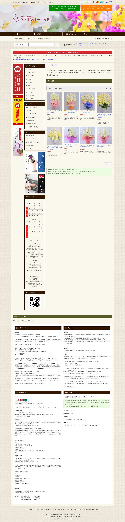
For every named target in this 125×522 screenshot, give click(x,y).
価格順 (56, 88)
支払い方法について (31, 509)
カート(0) (87, 34)
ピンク (84, 43)
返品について (51, 509)
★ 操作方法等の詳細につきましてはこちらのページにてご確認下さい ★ (35, 59)
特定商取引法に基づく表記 (62, 509)
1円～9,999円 (29, 110)
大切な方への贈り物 (43, 38)
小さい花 (78, 45)
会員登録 (37, 34)
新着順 (60, 88)
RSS (93, 509)
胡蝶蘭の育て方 (30, 135)
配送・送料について (42, 509)
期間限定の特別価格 (31, 107)
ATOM (97, 509)
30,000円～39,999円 (31, 120)
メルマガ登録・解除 (98, 38)
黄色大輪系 (53, 65)
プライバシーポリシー (75, 509)
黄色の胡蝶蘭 (90, 43)
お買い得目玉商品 (19, 38)
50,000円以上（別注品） (32, 127)
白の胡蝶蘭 (79, 43)
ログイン (54, 34)
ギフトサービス (30, 138)
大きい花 (104, 43)
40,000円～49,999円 (31, 123)
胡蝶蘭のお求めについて (32, 145)
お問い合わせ (71, 34)
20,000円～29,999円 (31, 117)
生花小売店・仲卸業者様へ (32, 142)
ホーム (48, 65)
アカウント (20, 34)
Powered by (62, 518)
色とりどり (98, 43)
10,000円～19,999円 (31, 114)
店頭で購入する (31, 38)
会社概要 (28, 148)
